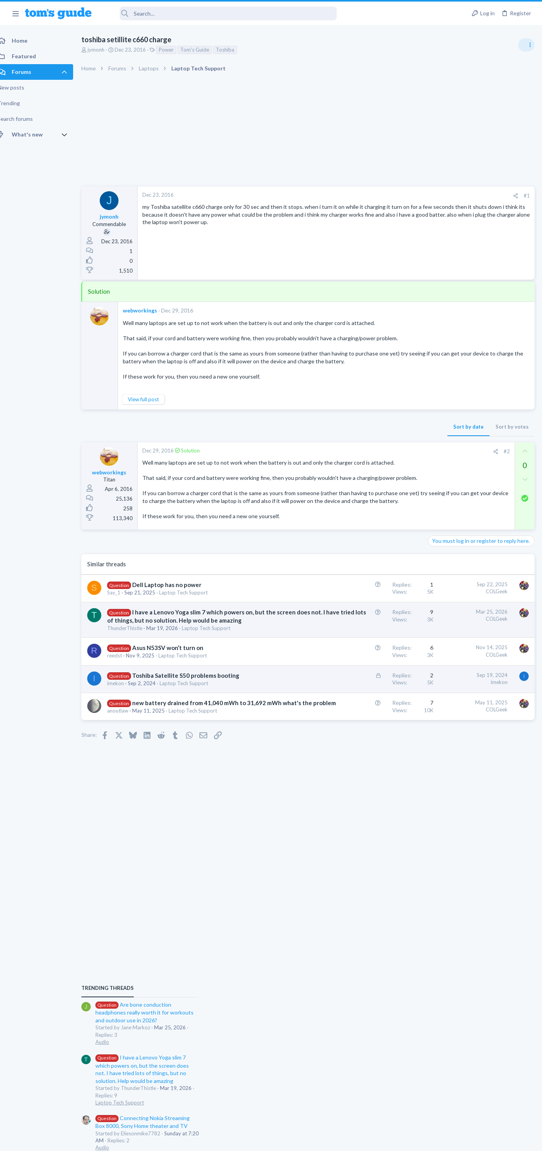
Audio (438, 479)
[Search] (219, 13)
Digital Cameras (449, 660)
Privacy (291, 1140)
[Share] (390, 195)
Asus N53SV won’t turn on (176, 688)
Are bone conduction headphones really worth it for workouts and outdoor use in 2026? (480, 449)
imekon (124, 732)
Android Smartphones (456, 705)
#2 (381, 452)
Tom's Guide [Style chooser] (478, 1086)
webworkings (148, 310)
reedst (123, 696)
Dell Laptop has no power (175, 608)
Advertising (186, 1140)
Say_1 (122, 617)
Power (174, 50)
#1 (401, 195)
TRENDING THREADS (443, 425)
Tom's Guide (203, 50)
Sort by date (343, 428)
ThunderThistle (133, 669)
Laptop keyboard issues (472, 600)
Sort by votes (386, 428)
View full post (151, 401)
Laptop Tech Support (192, 617)
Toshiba (233, 50)
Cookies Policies (242, 1140)
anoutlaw (126, 768)
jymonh (104, 50)
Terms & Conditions (345, 1140)
